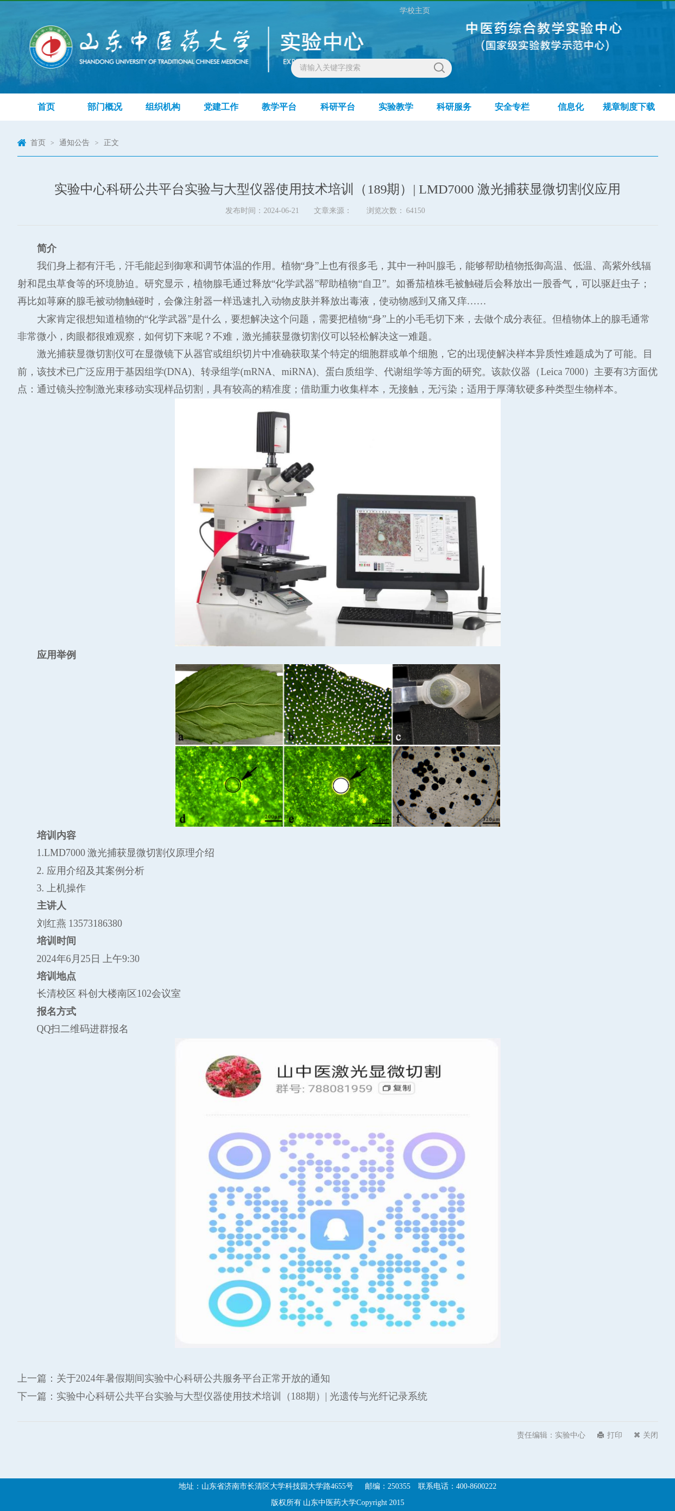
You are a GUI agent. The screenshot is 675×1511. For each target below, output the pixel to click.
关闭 (650, 1435)
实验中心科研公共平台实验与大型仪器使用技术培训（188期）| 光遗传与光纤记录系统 (241, 1396)
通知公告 (74, 143)
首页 (38, 143)
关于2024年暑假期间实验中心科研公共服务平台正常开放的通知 (193, 1378)
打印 (614, 1435)
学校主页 (415, 11)
